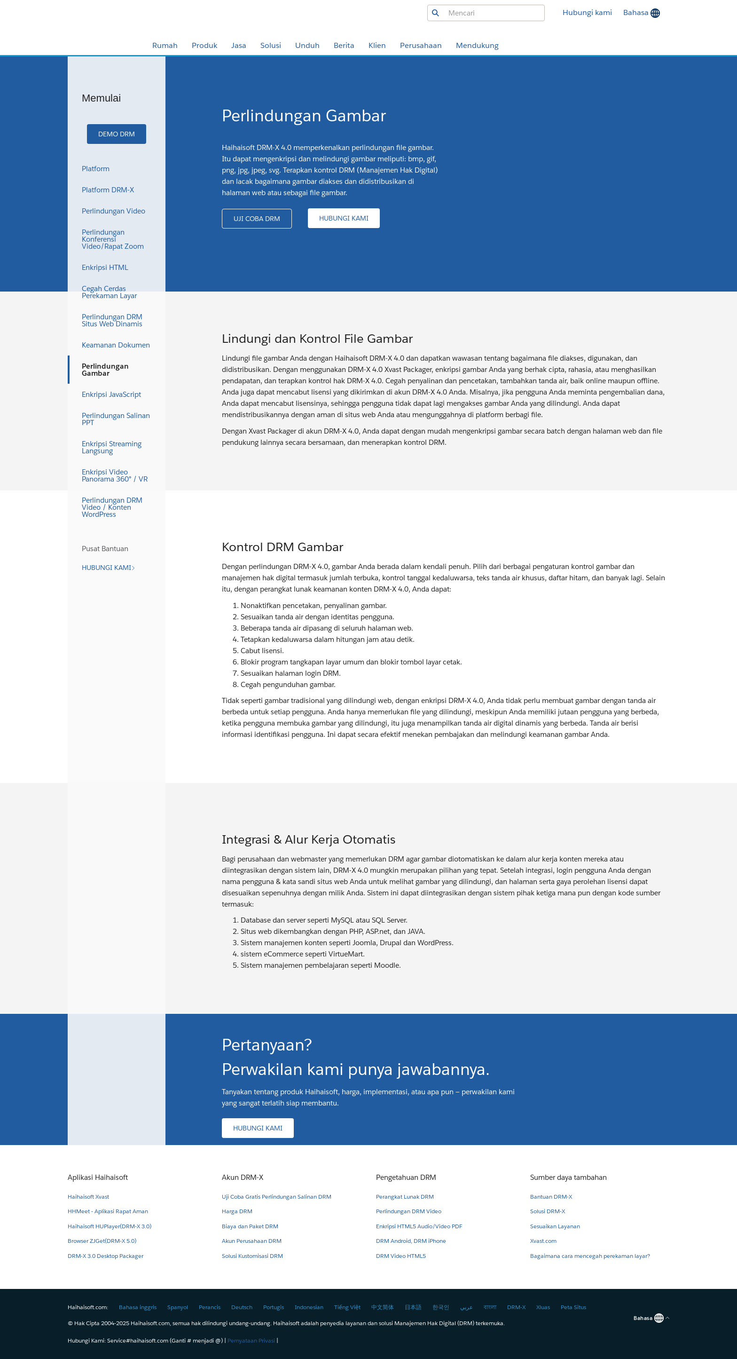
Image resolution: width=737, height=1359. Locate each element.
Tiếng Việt (347, 1307)
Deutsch (241, 1307)
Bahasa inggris (138, 1307)
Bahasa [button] (637, 12)
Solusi (270, 45)
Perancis (209, 1307)
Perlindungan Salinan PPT (116, 419)
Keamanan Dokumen (116, 344)
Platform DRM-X (108, 189)
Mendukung (477, 45)
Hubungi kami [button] (587, 12)
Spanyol (177, 1307)
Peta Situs (573, 1307)
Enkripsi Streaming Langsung (111, 447)
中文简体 (382, 1307)
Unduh (307, 45)
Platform (96, 168)
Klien (377, 45)
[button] (116, 134)
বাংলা (490, 1307)
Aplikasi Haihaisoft (98, 1177)
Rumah (165, 45)
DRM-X (516, 1307)
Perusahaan (421, 45)
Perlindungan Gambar (105, 370)
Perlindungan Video (113, 210)
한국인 (440, 1307)
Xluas (543, 1307)
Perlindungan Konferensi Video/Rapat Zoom (113, 239)
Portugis (273, 1307)
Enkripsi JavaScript (111, 394)
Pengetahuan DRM (406, 1177)
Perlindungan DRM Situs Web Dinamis (112, 320)
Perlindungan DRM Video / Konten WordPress (112, 507)
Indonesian (309, 1307)
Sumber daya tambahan (568, 1177)
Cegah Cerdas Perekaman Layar (109, 292)
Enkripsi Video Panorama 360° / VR (115, 475)
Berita (344, 45)
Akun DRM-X (242, 1177)
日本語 (413, 1307)
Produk (204, 45)
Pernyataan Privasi (251, 1340)
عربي (466, 1307)
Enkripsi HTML (105, 267)
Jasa (238, 45)
